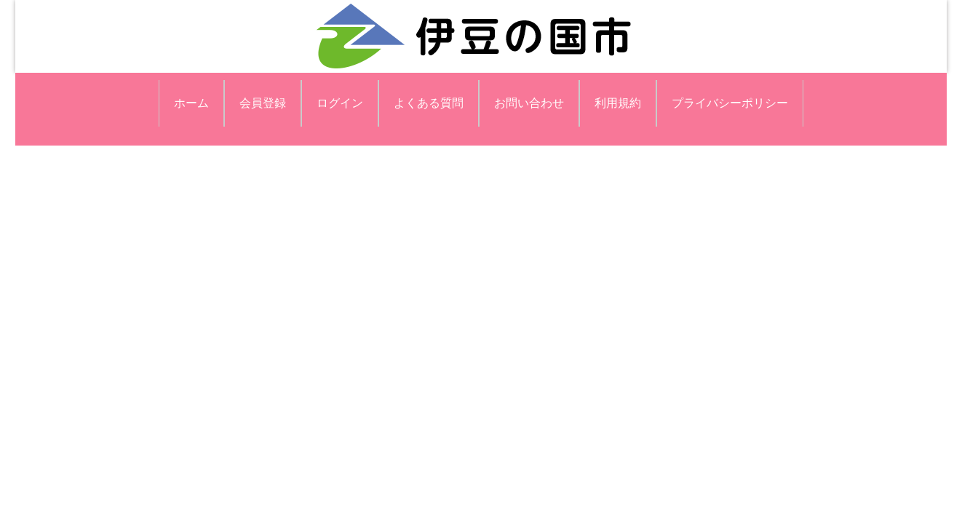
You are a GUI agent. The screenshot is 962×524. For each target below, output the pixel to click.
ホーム (191, 103)
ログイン (340, 103)
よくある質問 (429, 103)
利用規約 (618, 103)
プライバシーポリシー (730, 103)
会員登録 (262, 103)
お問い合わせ (529, 103)
